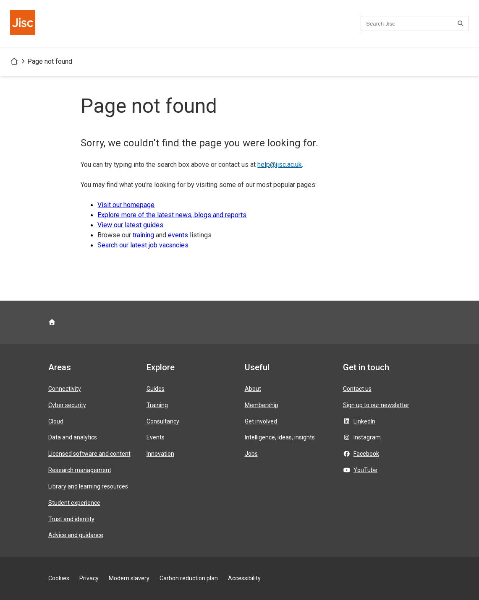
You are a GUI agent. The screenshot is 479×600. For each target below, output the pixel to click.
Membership (261, 405)
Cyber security (67, 405)
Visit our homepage (125, 205)
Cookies (58, 578)
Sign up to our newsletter (376, 405)
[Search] (462, 23)
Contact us (357, 388)
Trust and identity (71, 519)
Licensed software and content (89, 453)
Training (157, 405)
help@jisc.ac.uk (279, 165)
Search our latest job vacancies (142, 245)
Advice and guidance (75, 535)
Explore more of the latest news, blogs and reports (171, 215)
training (143, 235)
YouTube (365, 470)
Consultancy (163, 421)
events (178, 235)
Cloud (55, 421)
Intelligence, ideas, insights (280, 437)
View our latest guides (130, 225)
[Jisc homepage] (23, 23)
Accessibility (244, 578)
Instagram (367, 437)
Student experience (74, 502)
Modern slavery (129, 578)
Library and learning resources (88, 486)
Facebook (366, 453)
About (253, 388)
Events (156, 437)
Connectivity (64, 388)
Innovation (160, 453)
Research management (79, 470)
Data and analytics (72, 437)
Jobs (251, 453)
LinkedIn (364, 421)
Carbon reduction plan (189, 578)
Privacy (89, 578)
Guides (156, 388)
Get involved (261, 421)
